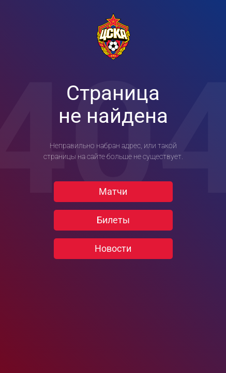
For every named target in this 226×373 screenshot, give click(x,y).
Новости (113, 248)
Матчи (113, 191)
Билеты (113, 219)
